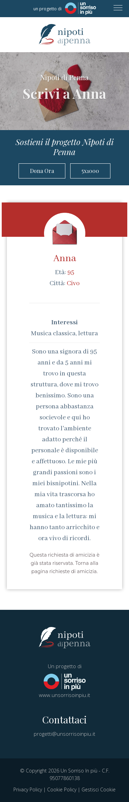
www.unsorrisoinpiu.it (64, 694)
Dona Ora (42, 170)
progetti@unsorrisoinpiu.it (64, 733)
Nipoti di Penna (64, 34)
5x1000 (90, 170)
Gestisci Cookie (99, 789)
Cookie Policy (61, 789)
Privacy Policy (27, 789)
